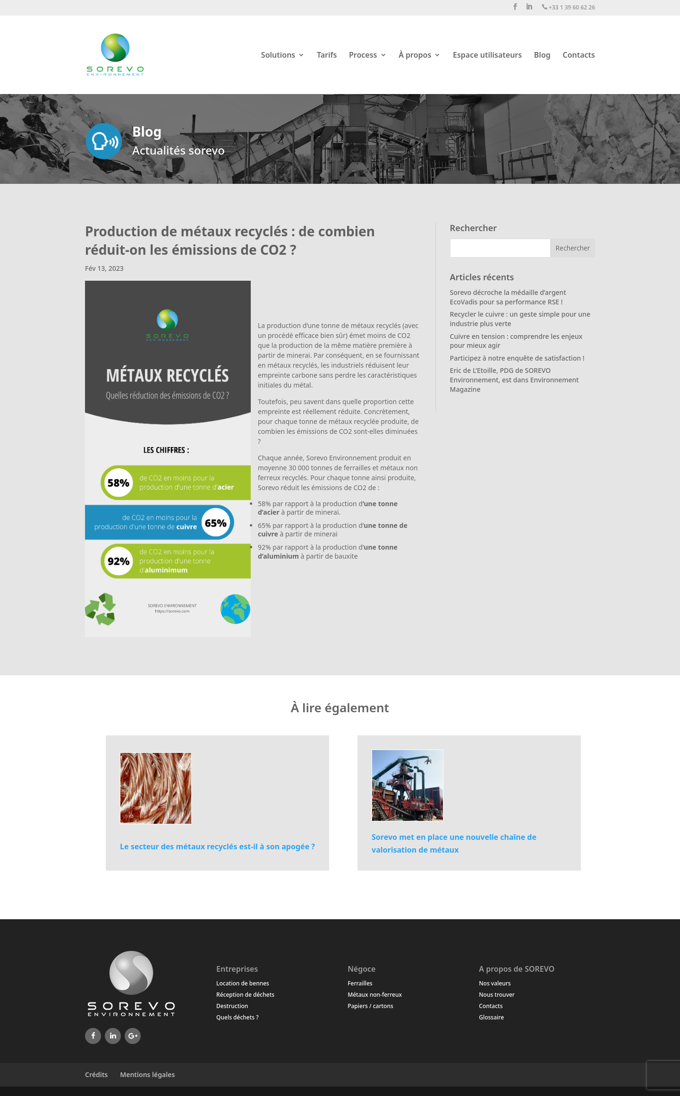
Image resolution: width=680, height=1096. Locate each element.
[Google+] (133, 1036)
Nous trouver (497, 995)
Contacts (578, 56)
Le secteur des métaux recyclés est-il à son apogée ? (217, 846)
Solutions (278, 56)
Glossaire (491, 1017)
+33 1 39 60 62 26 (568, 7)
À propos (415, 56)
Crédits (96, 1074)
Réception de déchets (245, 995)
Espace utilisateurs (487, 56)
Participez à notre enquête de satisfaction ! (517, 358)
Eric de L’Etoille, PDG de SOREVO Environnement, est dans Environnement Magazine (514, 379)
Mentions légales (147, 1074)
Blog (542, 56)
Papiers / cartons (370, 1006)
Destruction (232, 1006)
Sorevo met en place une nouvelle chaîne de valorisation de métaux (454, 843)
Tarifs (327, 56)
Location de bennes (242, 983)
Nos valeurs (494, 983)
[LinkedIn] (113, 1036)
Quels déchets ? (237, 1017)
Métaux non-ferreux (375, 995)
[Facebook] (93, 1036)
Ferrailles (360, 983)
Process (363, 56)
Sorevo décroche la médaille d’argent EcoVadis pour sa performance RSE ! (508, 297)
